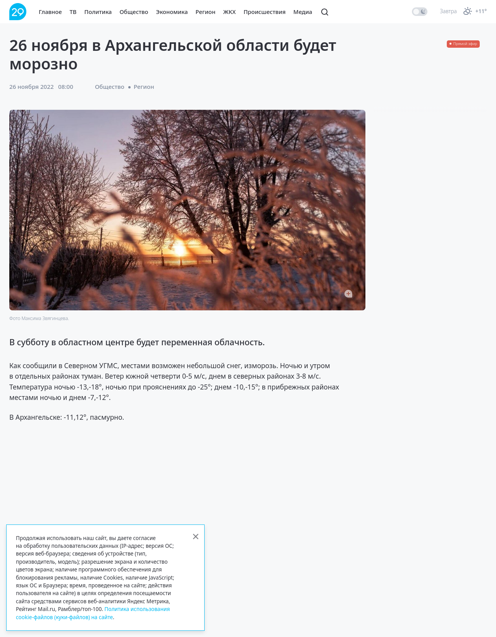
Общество (134, 12)
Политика (98, 12)
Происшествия (264, 12)
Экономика (172, 12)
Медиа (302, 12)
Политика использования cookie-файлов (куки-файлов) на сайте (93, 612)
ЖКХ (229, 12)
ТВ (73, 12)
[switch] (419, 11)
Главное (50, 12)
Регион (205, 12)
